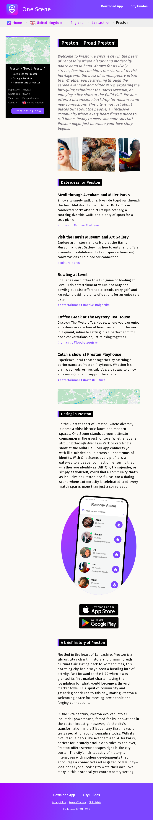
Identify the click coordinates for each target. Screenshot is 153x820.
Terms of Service (77, 802)
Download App (112, 6)
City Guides (139, 6)
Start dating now (28, 111)
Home (14, 23)
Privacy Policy (59, 802)
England (76, 23)
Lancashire (100, 23)
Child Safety (95, 802)
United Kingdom (46, 23)
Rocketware (69, 809)
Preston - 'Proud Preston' (27, 68)
